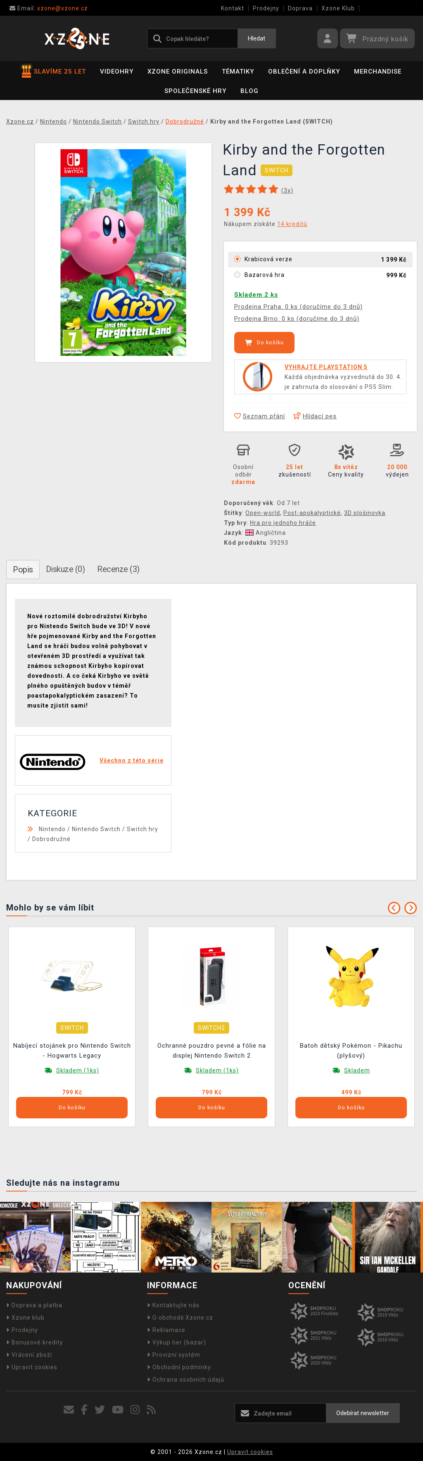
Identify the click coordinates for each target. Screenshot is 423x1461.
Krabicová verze (268, 259)
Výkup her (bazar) (176, 1342)
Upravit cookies (31, 1367)
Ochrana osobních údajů (185, 1379)
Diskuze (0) (65, 569)
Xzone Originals (177, 71)
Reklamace (166, 1330)
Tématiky (238, 71)
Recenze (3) (118, 569)
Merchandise (378, 71)
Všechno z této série (132, 760)
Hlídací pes (315, 416)
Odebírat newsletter (362, 1413)
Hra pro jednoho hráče (283, 523)
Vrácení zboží (29, 1354)
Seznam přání (259, 416)
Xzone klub (25, 1317)
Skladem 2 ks (256, 294)
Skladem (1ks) (77, 1070)
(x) (287, 190)
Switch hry (142, 829)
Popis (23, 569)
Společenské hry (195, 91)
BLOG (249, 91)
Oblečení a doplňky (304, 71)
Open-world (262, 513)
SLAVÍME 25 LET (54, 71)
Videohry (116, 71)
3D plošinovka (364, 513)
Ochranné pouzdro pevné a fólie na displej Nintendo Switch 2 (211, 1050)
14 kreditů (292, 224)
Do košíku (264, 342)
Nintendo (52, 829)
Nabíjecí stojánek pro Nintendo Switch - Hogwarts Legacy (72, 1050)
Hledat (256, 38)
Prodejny (266, 8)
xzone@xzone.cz (49, 8)
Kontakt (232, 8)
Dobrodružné (51, 839)
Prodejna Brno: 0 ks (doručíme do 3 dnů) (296, 318)
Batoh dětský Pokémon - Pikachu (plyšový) (351, 1050)
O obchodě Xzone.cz (180, 1317)
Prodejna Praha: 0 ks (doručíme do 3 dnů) (298, 306)
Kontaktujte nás (173, 1305)
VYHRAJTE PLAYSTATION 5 (326, 367)
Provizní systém (173, 1354)
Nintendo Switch (96, 829)
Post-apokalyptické (312, 513)
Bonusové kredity (34, 1342)
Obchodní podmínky (179, 1367)
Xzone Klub (338, 8)
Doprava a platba (34, 1305)
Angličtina (265, 532)
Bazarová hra (265, 275)
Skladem (357, 1070)
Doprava (300, 8)
